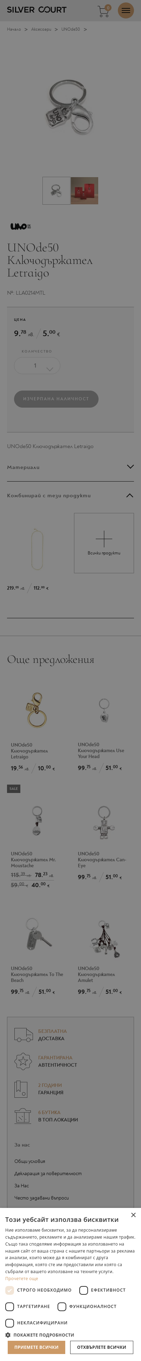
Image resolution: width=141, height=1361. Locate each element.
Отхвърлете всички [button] (101, 1347)
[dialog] (70, 680)
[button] (70, 1334)
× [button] (133, 1215)
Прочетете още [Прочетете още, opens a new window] (21, 1278)
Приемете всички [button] (36, 1347)
